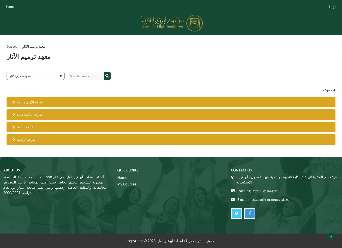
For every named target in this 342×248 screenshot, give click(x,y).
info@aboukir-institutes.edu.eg (268, 199)
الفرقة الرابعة (26, 139)
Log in (333, 6)
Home (122, 177)
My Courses (126, 184)
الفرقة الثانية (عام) (30, 114)
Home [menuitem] (10, 6)
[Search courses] (86, 76)
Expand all (330, 90)
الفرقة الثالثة (26, 127)
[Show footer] (331, 237)
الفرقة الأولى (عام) (30, 102)
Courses (12, 46)
